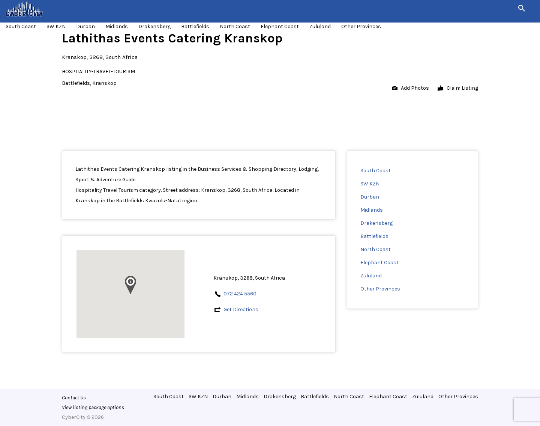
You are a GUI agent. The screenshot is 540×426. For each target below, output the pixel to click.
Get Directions (241, 309)
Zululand (320, 26)
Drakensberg (154, 26)
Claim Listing (458, 88)
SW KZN (56, 26)
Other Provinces (361, 26)
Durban (85, 26)
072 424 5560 (240, 294)
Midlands (116, 26)
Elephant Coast (280, 26)
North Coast (235, 26)
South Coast (21, 26)
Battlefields (195, 26)
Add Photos (410, 88)
